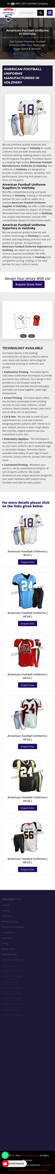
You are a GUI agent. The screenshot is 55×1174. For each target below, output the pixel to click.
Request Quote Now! (29, 284)
